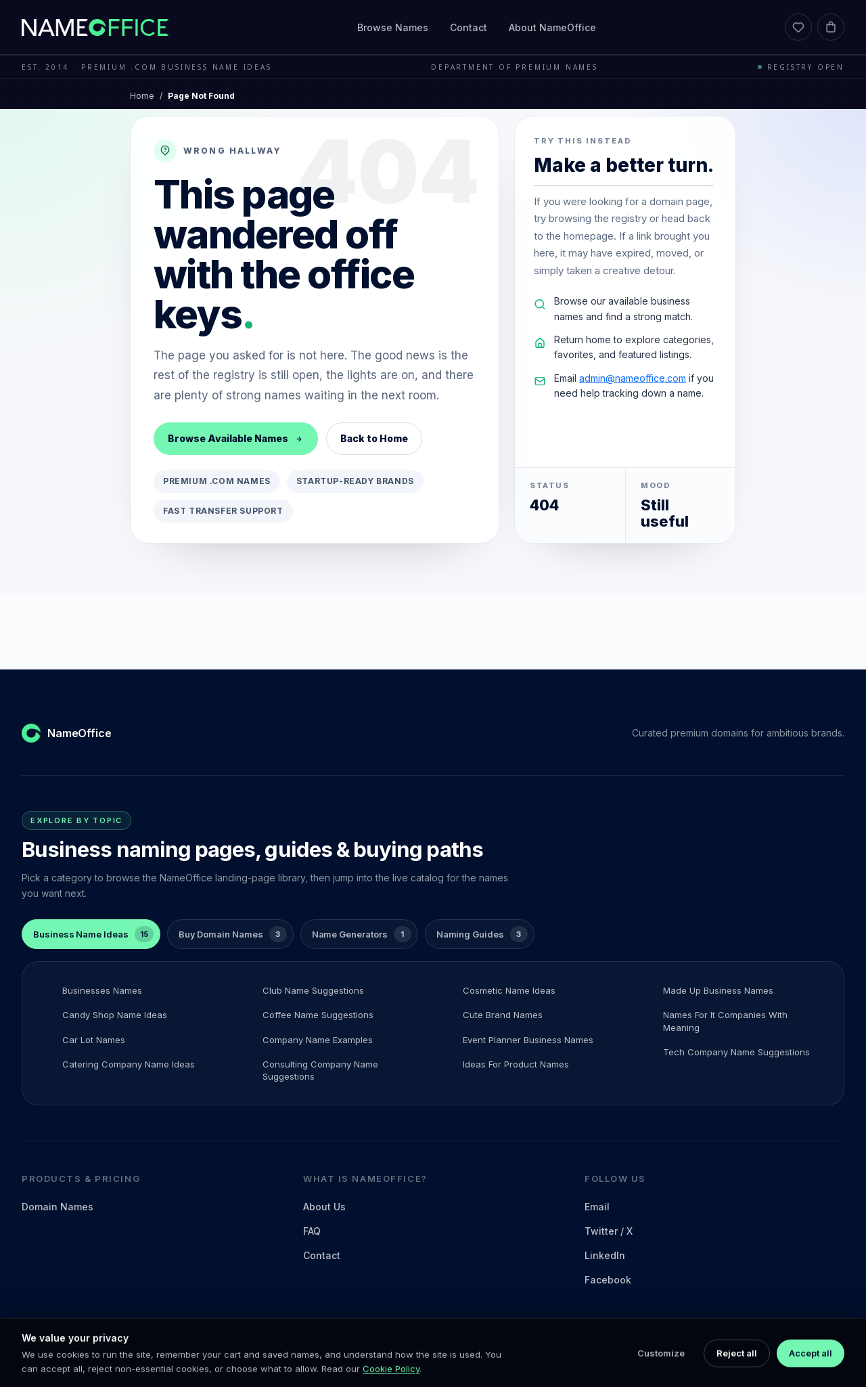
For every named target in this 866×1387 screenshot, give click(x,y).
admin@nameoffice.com (632, 378)
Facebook (608, 1279)
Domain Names (57, 1206)
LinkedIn (605, 1255)
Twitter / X (609, 1231)
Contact (468, 27)
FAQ (312, 1231)
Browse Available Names (236, 438)
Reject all (736, 1369)
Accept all (810, 1369)
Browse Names (392, 27)
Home (142, 96)
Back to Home (374, 438)
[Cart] (830, 27)
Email (597, 1206)
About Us (324, 1206)
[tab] (91, 934)
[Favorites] (798, 27)
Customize (661, 1369)
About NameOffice (552, 27)
